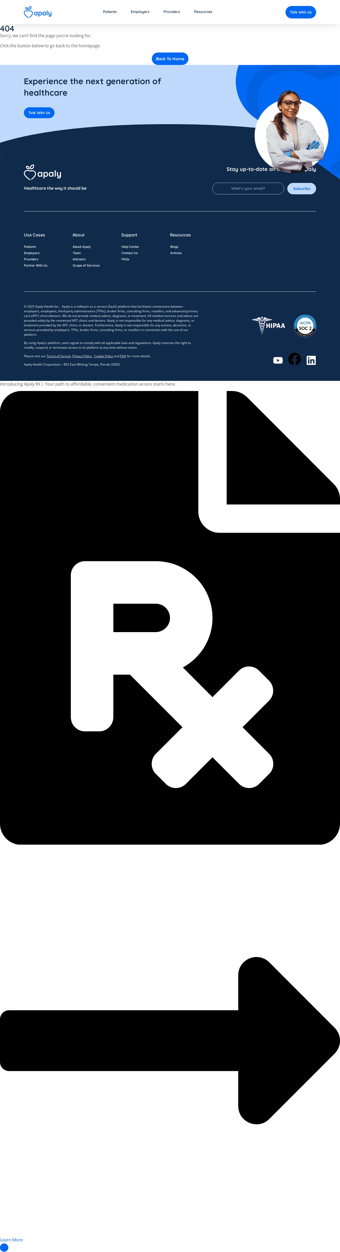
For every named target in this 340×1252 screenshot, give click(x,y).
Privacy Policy (82, 356)
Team (76, 253)
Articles (175, 253)
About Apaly (81, 247)
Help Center (130, 247)
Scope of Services (85, 266)
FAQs (125, 259)
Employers (31, 253)
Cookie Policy (103, 356)
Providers (31, 259)
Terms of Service (58, 356)
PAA (123, 356)
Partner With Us (35, 266)
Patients (30, 247)
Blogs (174, 247)
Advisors (78, 259)
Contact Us (129, 253)
